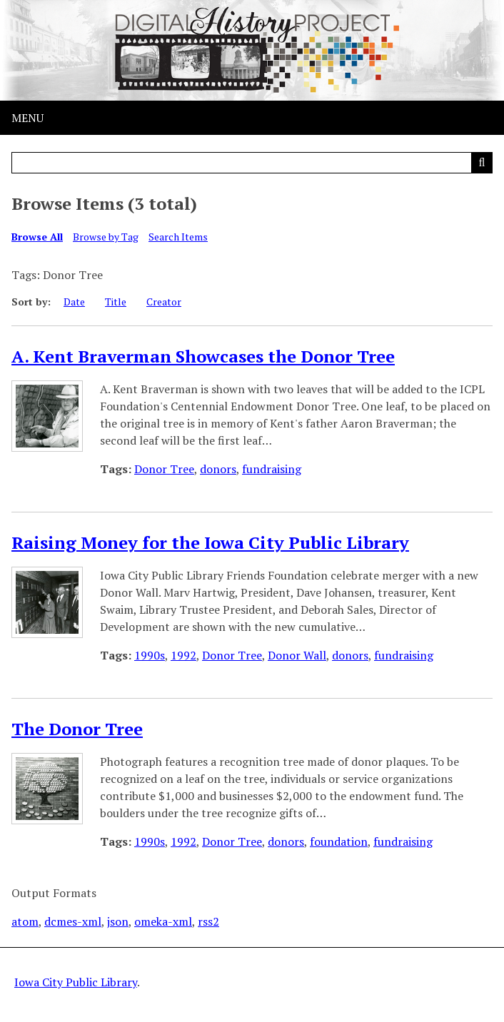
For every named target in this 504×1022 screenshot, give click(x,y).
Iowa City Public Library (75, 982)
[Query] (252, 162)
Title (115, 301)
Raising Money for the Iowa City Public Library (210, 542)
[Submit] (482, 162)
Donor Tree (164, 469)
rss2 (208, 921)
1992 (183, 655)
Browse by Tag (105, 236)
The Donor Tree (77, 728)
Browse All (37, 236)
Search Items (178, 236)
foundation (339, 841)
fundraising (271, 469)
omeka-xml (163, 921)
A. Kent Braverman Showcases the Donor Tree (203, 356)
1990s (149, 655)
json (117, 921)
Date (74, 301)
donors (218, 469)
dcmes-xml (72, 921)
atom (25, 921)
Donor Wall (297, 655)
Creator (163, 301)
